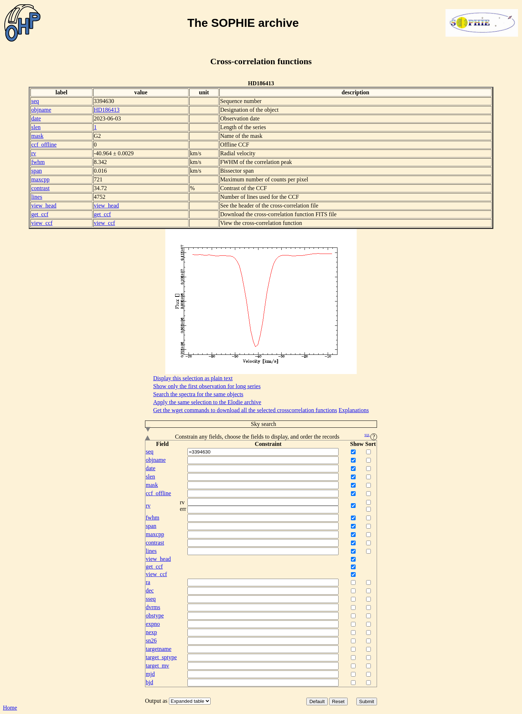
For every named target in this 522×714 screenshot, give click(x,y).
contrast (40, 188)
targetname (158, 649)
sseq (151, 599)
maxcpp (40, 179)
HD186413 (107, 110)
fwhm (38, 162)
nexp (151, 632)
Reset (338, 701)
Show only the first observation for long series (207, 386)
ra (148, 582)
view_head (43, 205)
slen (36, 127)
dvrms (153, 607)
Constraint (268, 444)
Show (357, 444)
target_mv (157, 665)
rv (33, 153)
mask (37, 136)
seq (35, 101)
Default (316, 701)
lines (36, 197)
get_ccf (39, 214)
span (36, 171)
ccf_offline (44, 144)
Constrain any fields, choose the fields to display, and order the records (261, 437)
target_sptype (161, 657)
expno (153, 624)
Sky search (210, 424)
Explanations (354, 410)
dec (150, 590)
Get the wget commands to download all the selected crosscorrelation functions (245, 410)
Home (10, 708)
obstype (155, 615)
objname (41, 110)
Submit (366, 701)
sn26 (151, 640)
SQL (367, 435)
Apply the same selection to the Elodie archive (207, 402)
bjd (149, 682)
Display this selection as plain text (193, 378)
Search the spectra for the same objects (198, 394)
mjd (150, 674)
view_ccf (42, 223)
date (36, 118)
